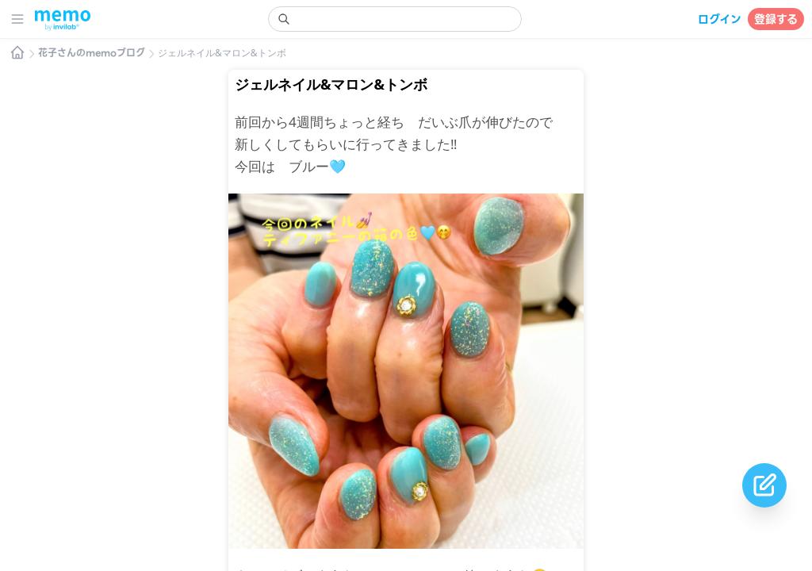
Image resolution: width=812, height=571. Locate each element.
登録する (776, 19)
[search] (395, 19)
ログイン (719, 19)
